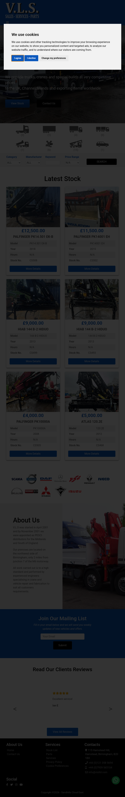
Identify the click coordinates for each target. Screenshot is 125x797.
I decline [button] (31, 58)
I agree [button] (17, 58)
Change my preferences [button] (54, 58)
